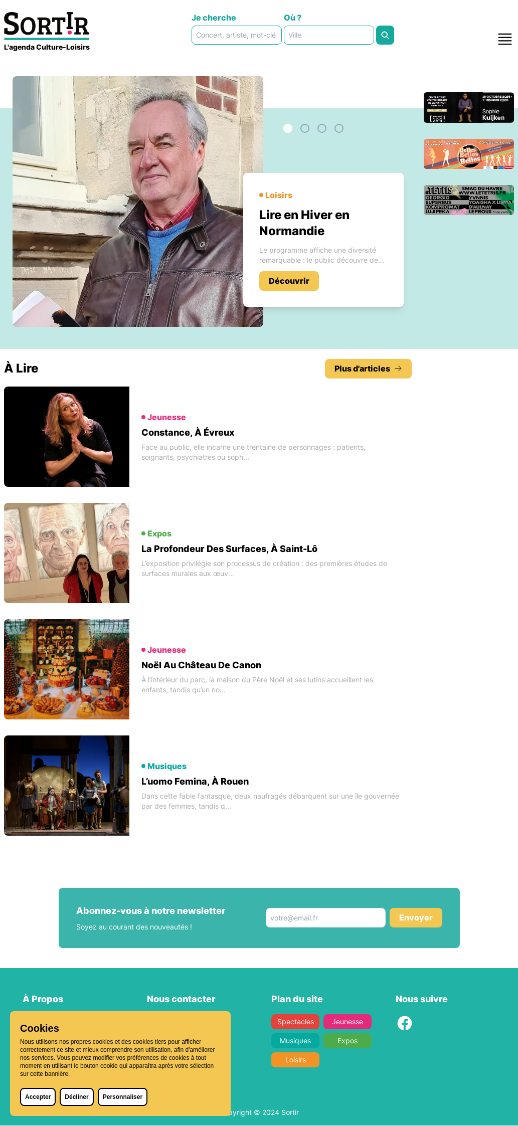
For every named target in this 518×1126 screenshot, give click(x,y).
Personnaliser (122, 1096)
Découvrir (289, 281)
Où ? (292, 18)
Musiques (295, 1041)
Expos (347, 1041)
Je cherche (214, 18)
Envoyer (416, 918)
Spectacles (295, 1022)
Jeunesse (347, 1022)
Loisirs (295, 1060)
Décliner (76, 1096)
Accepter (38, 1096)
